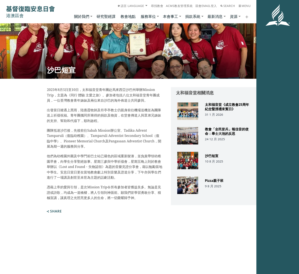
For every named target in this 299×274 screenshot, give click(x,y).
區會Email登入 (206, 6)
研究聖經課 (106, 16)
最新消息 (215, 16)
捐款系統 (192, 16)
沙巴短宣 (211, 156)
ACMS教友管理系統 (179, 6)
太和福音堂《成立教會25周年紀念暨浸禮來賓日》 (227, 106)
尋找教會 (157, 6)
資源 (233, 16)
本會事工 (170, 16)
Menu (245, 6)
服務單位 (148, 16)
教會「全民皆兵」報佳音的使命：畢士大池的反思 (227, 131)
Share (54, 212)
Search (227, 6)
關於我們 (81, 16)
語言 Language (131, 6)
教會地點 (128, 16)
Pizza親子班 (214, 181)
